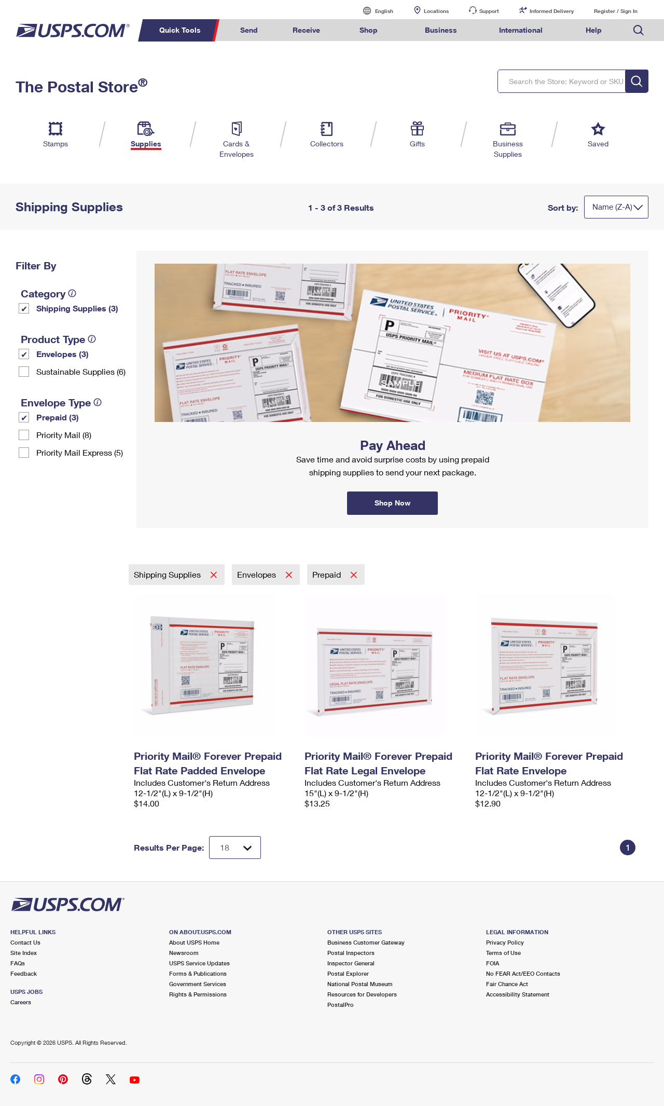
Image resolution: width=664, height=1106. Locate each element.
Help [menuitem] (594, 29)
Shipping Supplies (168, 574)
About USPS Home (194, 942)
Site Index (23, 952)
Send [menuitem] (249, 29)
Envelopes (257, 574)
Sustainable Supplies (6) (81, 371)
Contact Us (25, 942)
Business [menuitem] (441, 29)
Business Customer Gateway (366, 942)
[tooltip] (72, 293)
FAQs (17, 963)
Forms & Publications (198, 973)
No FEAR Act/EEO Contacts (523, 973)
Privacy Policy (505, 942)
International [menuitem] (521, 29)
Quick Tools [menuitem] (180, 29)
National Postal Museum (360, 983)
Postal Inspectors (351, 952)
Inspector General (351, 963)
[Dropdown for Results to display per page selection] (235, 847)
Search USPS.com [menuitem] (639, 30)
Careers (20, 1002)
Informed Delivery (552, 11)
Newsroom (184, 952)
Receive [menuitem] (306, 29)
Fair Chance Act (507, 983)
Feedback (23, 973)
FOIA (492, 963)
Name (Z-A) (612, 206)
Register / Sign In (616, 11)
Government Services (197, 983)
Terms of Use (503, 952)
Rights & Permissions (198, 994)
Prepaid (327, 574)
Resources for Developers (362, 994)
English (373, 11)
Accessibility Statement (517, 994)
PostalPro (340, 1004)
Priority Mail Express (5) (79, 452)
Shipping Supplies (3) (77, 308)
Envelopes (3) (62, 354)
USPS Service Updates (199, 963)
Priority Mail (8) (63, 435)
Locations (436, 11)
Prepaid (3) (57, 417)
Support (489, 11)
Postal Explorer (348, 973)
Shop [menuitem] (368, 29)
